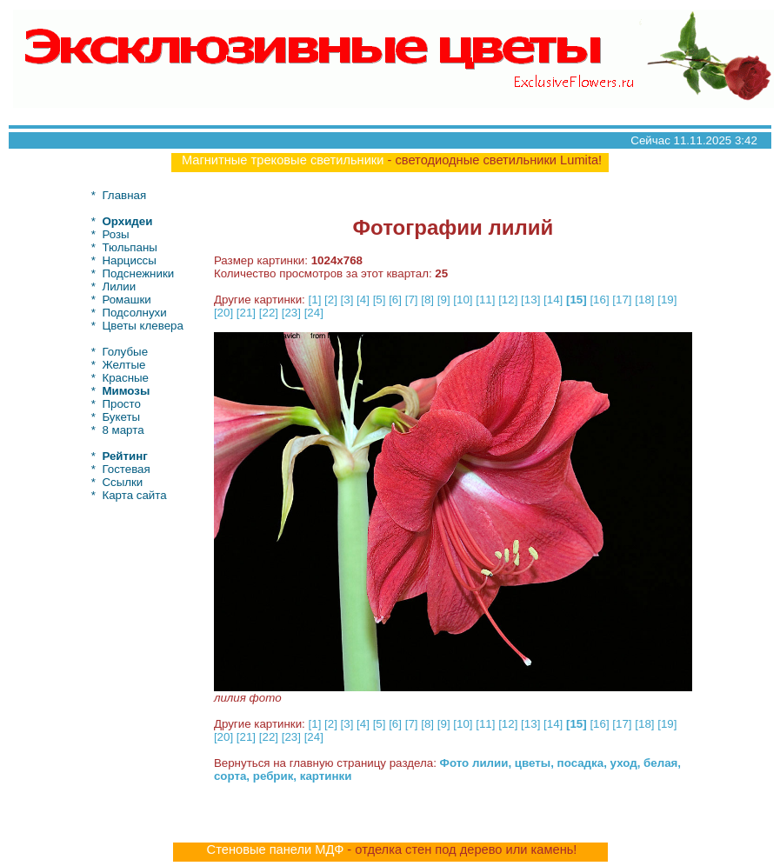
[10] (462, 299)
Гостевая (126, 469)
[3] (347, 299)
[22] (268, 312)
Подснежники (138, 273)
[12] (507, 299)
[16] (599, 299)
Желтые (123, 364)
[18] (644, 299)
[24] (313, 312)
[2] (330, 299)
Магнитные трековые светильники (283, 160)
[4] (363, 299)
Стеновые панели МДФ (275, 849)
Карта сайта (134, 495)
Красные (125, 377)
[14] (553, 299)
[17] (621, 299)
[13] (530, 299)
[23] (291, 312)
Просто (121, 403)
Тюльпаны (129, 247)
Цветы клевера (142, 325)
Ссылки (122, 482)
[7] (411, 299)
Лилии (119, 286)
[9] (443, 299)
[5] (379, 299)
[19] (667, 299)
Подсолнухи (134, 312)
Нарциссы (129, 260)
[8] (427, 299)
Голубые (125, 351)
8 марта (122, 429)
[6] (395, 299)
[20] (223, 312)
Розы (115, 234)
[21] (246, 312)
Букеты (121, 416)
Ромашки (126, 299)
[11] (485, 299)
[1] (315, 299)
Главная (124, 195)
